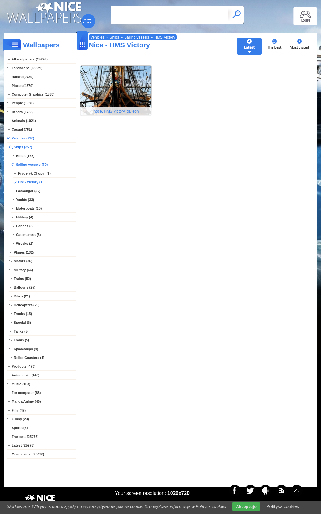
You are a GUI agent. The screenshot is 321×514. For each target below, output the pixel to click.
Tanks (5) (21, 331)
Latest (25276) (23, 445)
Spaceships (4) (26, 349)
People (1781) (23, 103)
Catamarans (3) (28, 235)
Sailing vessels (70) (32, 164)
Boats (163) (25, 156)
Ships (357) (23, 147)
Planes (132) (24, 252)
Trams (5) (21, 340)
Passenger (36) (28, 191)
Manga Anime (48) (26, 401)
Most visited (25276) (28, 454)
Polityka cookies (283, 506)
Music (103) (21, 384)
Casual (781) (22, 129)
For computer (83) (26, 393)
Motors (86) (23, 261)
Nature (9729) (22, 77)
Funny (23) (20, 419)
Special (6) (22, 322)
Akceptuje (246, 506)
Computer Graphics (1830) (33, 94)
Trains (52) (22, 279)
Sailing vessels (136, 37)
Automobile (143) (25, 375)
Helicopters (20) (27, 305)
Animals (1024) (24, 121)
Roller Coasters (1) (29, 357)
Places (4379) (22, 85)
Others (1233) (22, 112)
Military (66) (23, 270)
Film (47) (19, 410)
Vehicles (97, 37)
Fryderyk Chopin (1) (34, 173)
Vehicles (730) (23, 138)
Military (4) (24, 217)
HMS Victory (164, 37)
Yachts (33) (25, 200)
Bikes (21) (22, 296)
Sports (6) (20, 428)
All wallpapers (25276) (30, 59)
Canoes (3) (24, 226)
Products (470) (23, 366)
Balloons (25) (24, 287)
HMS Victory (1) (30, 182)
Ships (114, 37)
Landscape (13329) (27, 68)
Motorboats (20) (29, 208)
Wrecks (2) (24, 243)
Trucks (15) (23, 314)
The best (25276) (25, 436)
